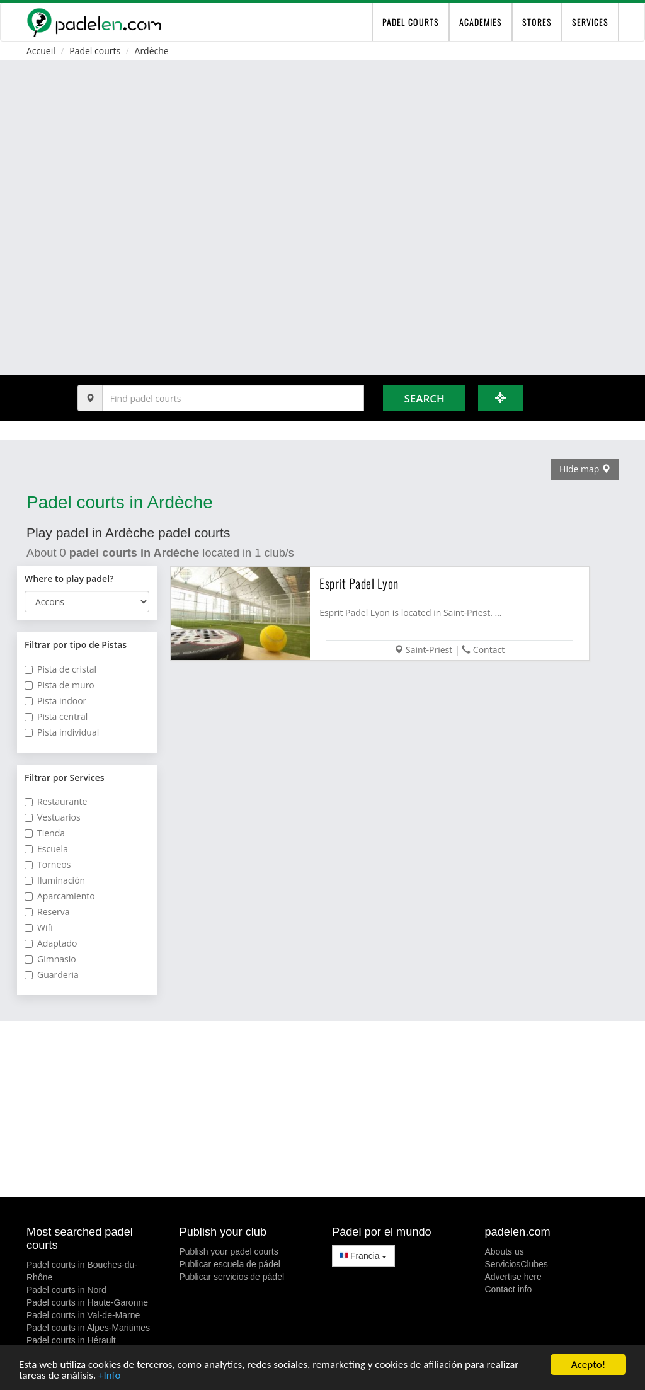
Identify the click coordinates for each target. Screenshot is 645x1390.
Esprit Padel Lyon (359, 583)
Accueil (40, 51)
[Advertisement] (322, 1109)
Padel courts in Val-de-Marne (83, 1315)
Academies (480, 21)
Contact (489, 650)
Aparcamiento (60, 896)
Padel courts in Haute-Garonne (87, 1302)
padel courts (410, 21)
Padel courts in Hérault (71, 1340)
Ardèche (152, 51)
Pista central (56, 716)
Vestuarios (53, 817)
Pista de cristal (60, 669)
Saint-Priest (429, 650)
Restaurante (56, 801)
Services (590, 21)
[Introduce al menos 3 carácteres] (233, 398)
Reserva (47, 912)
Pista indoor (55, 701)
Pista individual (62, 732)
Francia (363, 1256)
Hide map (584, 469)
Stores (537, 21)
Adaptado (51, 943)
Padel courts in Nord (66, 1290)
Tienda (45, 833)
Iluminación (55, 880)
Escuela (46, 849)
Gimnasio (50, 959)
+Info (109, 1375)
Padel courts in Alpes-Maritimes (88, 1328)
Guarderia (52, 975)
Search (424, 398)
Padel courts (94, 51)
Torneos (48, 864)
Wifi (39, 927)
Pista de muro (59, 685)
